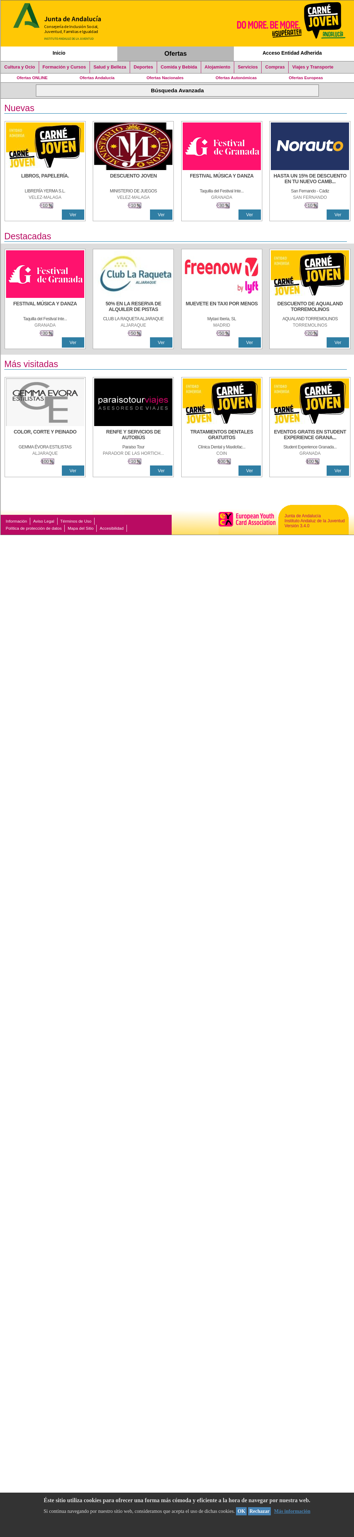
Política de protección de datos (33, 528)
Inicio (59, 53)
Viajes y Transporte (312, 67)
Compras (275, 67)
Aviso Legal (43, 521)
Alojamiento (217, 67)
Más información (292, 1511)
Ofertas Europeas (306, 78)
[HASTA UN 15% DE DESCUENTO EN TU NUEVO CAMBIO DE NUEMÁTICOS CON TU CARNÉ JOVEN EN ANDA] (310, 179)
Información (16, 521)
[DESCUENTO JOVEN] (133, 179)
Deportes (143, 67)
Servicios (248, 67)
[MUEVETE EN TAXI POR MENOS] (222, 307)
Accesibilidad (111, 528)
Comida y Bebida (179, 67)
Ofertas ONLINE (32, 78)
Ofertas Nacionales (164, 78)
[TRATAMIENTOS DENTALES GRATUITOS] (222, 435)
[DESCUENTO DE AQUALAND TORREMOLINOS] (310, 307)
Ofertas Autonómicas (236, 78)
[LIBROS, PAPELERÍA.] (45, 179)
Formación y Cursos (64, 67)
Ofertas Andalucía (97, 78)
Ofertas (176, 53)
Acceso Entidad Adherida (292, 53)
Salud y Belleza (109, 67)
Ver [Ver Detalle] (73, 214)
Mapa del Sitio (80, 528)
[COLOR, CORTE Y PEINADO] (45, 435)
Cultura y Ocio (19, 67)
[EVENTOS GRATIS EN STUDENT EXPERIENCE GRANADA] (310, 435)
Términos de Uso (76, 521)
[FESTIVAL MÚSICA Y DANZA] (222, 179)
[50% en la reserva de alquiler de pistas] (133, 307)
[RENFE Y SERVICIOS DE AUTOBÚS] (133, 435)
